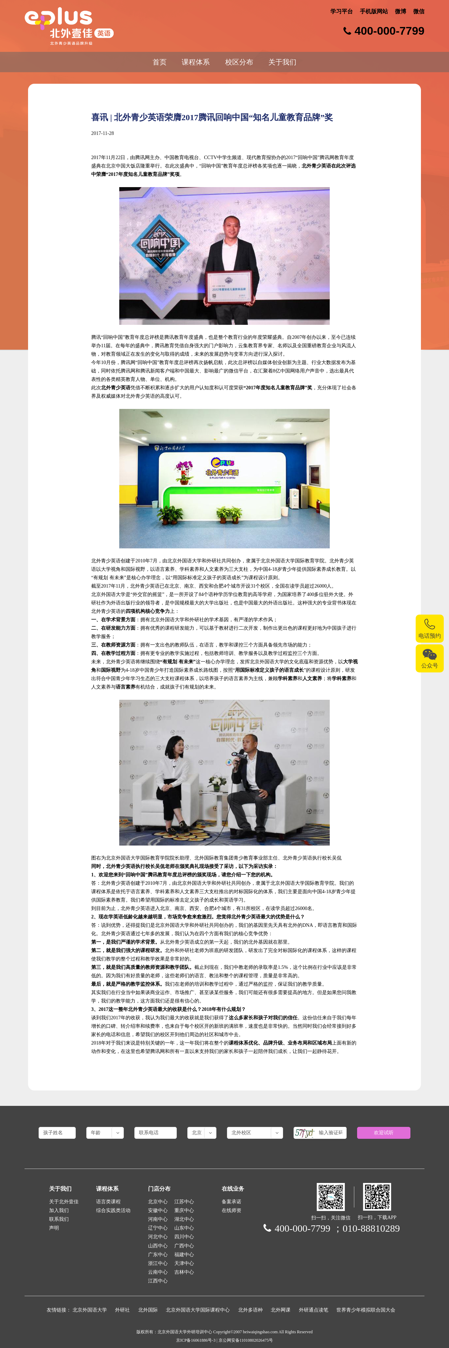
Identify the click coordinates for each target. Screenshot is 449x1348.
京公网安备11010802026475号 (246, 1340)
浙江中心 (158, 1263)
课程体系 (196, 62)
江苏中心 (184, 1201)
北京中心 (158, 1201)
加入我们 (59, 1210)
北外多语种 (250, 1310)
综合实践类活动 (113, 1210)
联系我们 (59, 1219)
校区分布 (239, 62)
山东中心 (184, 1228)
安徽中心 (158, 1210)
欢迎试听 (384, 1132)
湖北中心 (184, 1219)
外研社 (122, 1310)
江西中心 (158, 1281)
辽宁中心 (158, 1228)
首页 (160, 62)
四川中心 (184, 1236)
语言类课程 (108, 1201)
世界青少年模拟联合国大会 (365, 1310)
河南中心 (158, 1219)
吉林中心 (184, 1272)
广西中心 (184, 1245)
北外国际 (148, 1310)
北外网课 (280, 1310)
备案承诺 (231, 1201)
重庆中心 (184, 1210)
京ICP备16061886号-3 (196, 1340)
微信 (418, 11)
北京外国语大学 (90, 1310)
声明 (54, 1228)
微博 (400, 11)
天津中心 (184, 1263)
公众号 (429, 666)
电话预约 (429, 636)
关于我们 (282, 62)
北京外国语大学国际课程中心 (198, 1310)
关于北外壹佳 (64, 1201)
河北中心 (158, 1236)
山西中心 (158, 1245)
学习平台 (341, 11)
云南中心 (158, 1272)
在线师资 (231, 1210)
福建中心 (184, 1254)
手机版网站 (374, 11)
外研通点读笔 (313, 1310)
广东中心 (158, 1254)
